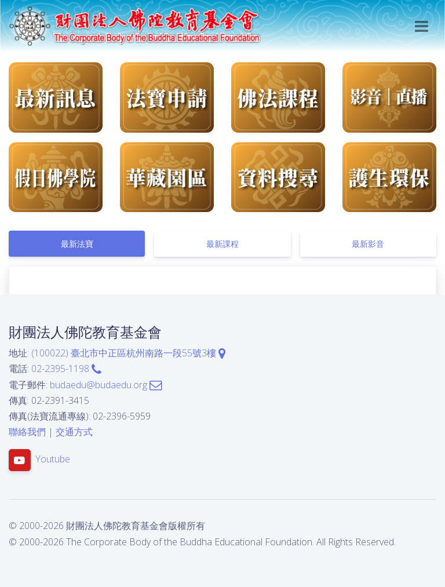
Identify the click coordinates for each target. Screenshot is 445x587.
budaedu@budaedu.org (106, 384)
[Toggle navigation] (421, 26)
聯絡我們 (27, 431)
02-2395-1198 (66, 368)
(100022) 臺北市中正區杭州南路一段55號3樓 (128, 353)
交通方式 (74, 431)
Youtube (52, 459)
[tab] (77, 244)
